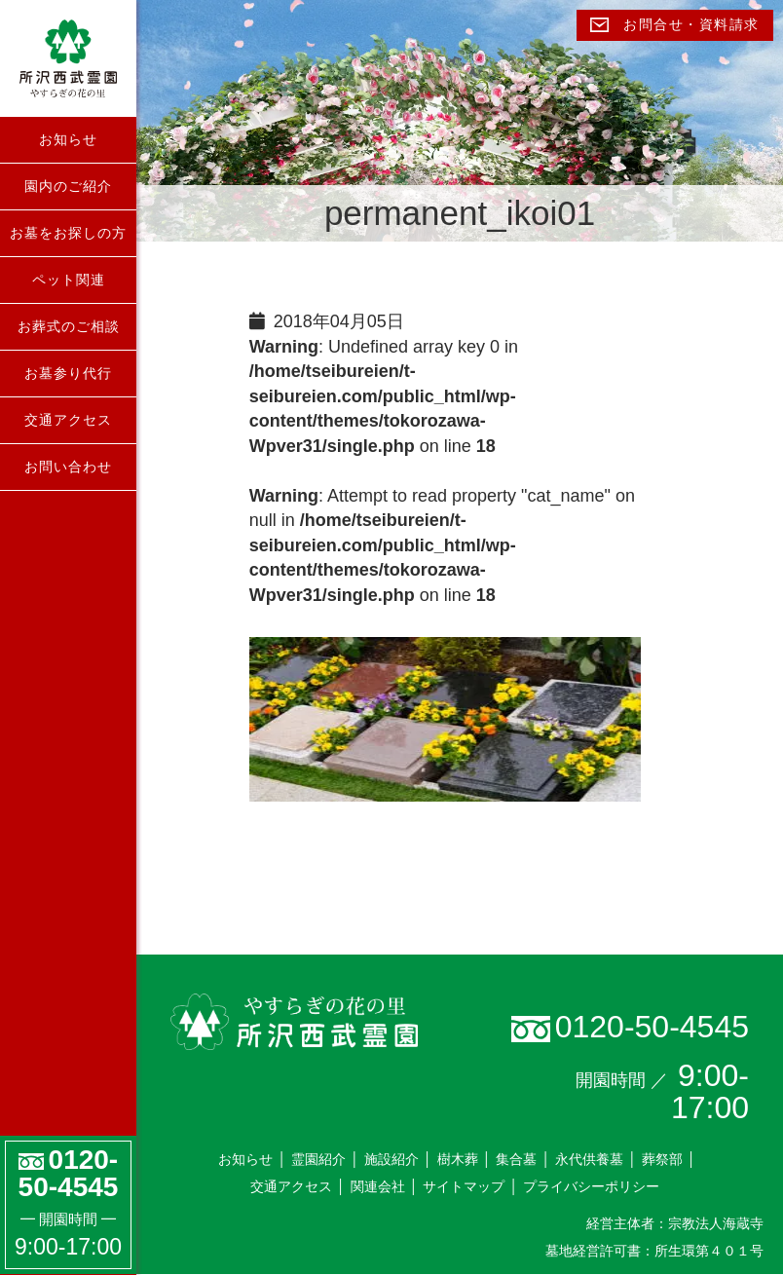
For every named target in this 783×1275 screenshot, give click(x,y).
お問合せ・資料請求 (675, 25)
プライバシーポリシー (591, 1186)
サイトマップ (463, 1186)
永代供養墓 (589, 1159)
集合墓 (516, 1159)
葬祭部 (662, 1159)
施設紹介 (391, 1159)
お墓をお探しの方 (68, 233)
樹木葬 (457, 1159)
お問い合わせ (68, 466)
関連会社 (378, 1186)
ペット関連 (68, 279)
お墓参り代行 (68, 373)
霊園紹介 (318, 1159)
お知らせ (68, 139)
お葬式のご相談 (69, 326)
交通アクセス (68, 420)
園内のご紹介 (68, 186)
